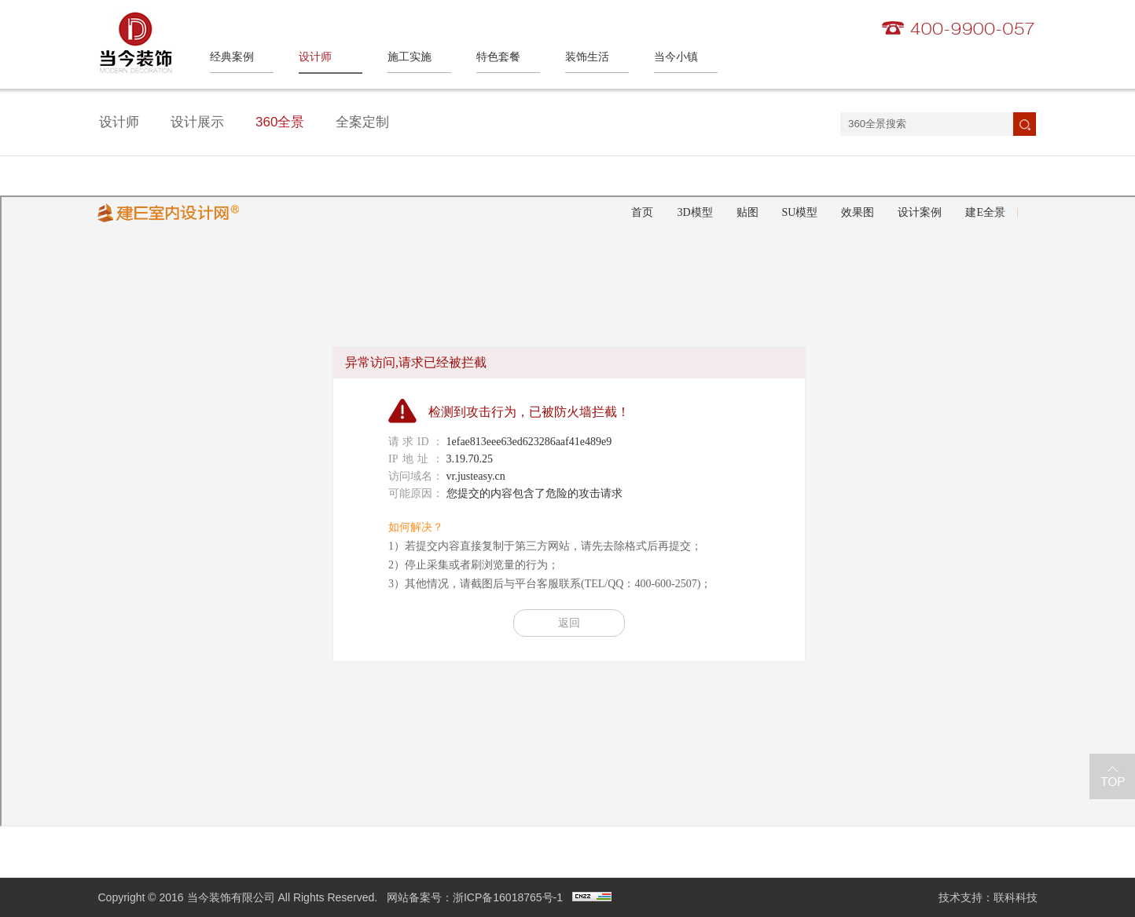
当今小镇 (676, 56)
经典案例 (232, 56)
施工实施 (410, 56)
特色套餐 (498, 56)
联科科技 (1016, 897)
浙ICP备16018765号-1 (508, 897)
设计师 (315, 56)
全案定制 (362, 122)
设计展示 (197, 122)
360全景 (279, 122)
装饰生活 (587, 56)
